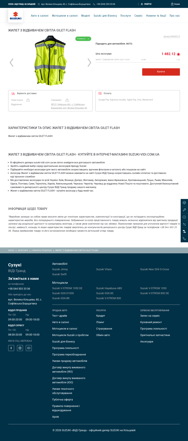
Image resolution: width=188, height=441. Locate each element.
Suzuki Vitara (103, 269)
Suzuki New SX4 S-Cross (154, 269)
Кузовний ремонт (151, 322)
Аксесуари (146, 341)
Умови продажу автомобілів (69, 360)
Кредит (100, 315)
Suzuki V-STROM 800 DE (154, 293)
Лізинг (100, 322)
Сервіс (138, 15)
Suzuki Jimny (60, 269)
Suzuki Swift (59, 274)
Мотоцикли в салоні (65, 15)
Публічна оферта (62, 399)
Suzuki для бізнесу (105, 15)
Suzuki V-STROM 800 (108, 298)
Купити (161, 71)
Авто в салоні (39, 15)
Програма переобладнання (69, 354)
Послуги (125, 15)
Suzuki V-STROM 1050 (153, 288)
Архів (55, 416)
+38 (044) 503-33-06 (104, 4)
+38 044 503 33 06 (19, 288)
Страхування (104, 328)
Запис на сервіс (150, 315)
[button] (175, 4)
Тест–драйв (59, 315)
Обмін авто (103, 335)
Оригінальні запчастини (155, 335)
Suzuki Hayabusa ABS (109, 288)
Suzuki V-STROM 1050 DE (67, 288)
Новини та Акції (156, 15)
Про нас (175, 15)
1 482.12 (168, 54)
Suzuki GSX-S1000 (63, 293)
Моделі (85, 15)
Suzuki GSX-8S (104, 293)
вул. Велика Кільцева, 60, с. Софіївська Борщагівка (64, 4)
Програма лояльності (65, 348)
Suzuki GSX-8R (60, 298)
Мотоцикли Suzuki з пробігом (70, 335)
